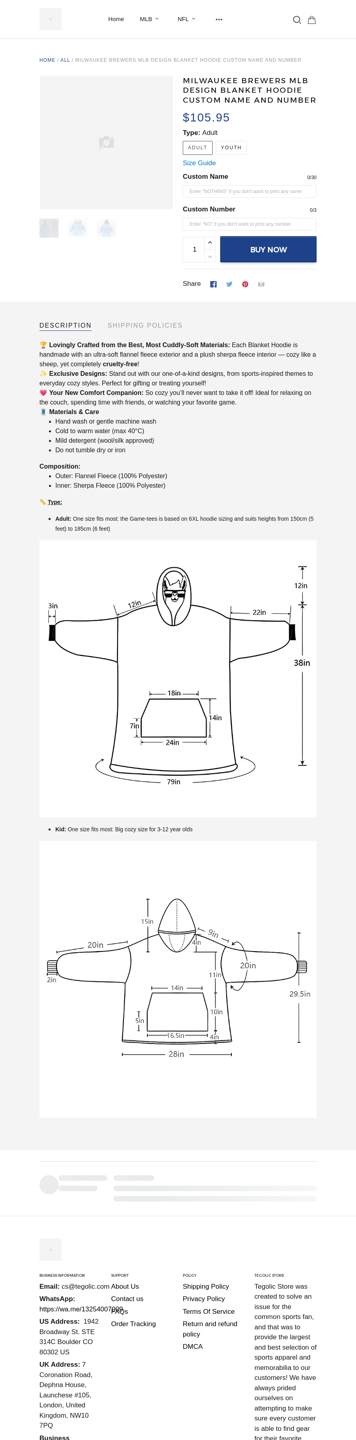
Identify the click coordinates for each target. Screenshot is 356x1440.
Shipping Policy (206, 1232)
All (65, 60)
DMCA (193, 1292)
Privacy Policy (204, 1244)
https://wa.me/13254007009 (81, 1254)
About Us (125, 1232)
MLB (151, 19)
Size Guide (199, 163)
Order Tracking (133, 1269)
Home (116, 19)
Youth (231, 147)
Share (192, 283)
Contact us (127, 1244)
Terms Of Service (209, 1257)
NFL (188, 19)
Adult (210, 133)
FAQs (119, 1257)
